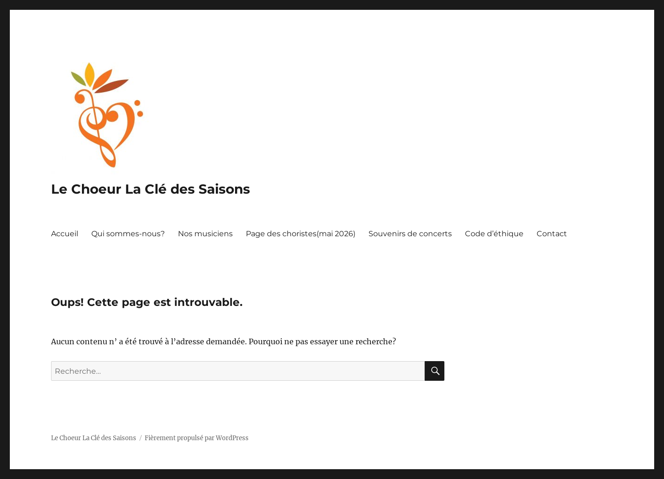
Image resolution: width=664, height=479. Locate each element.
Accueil (64, 233)
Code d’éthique (494, 233)
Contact (552, 233)
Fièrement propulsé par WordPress (197, 438)
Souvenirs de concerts (410, 233)
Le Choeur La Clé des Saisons (150, 189)
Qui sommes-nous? (128, 233)
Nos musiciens (205, 233)
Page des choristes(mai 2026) (300, 233)
